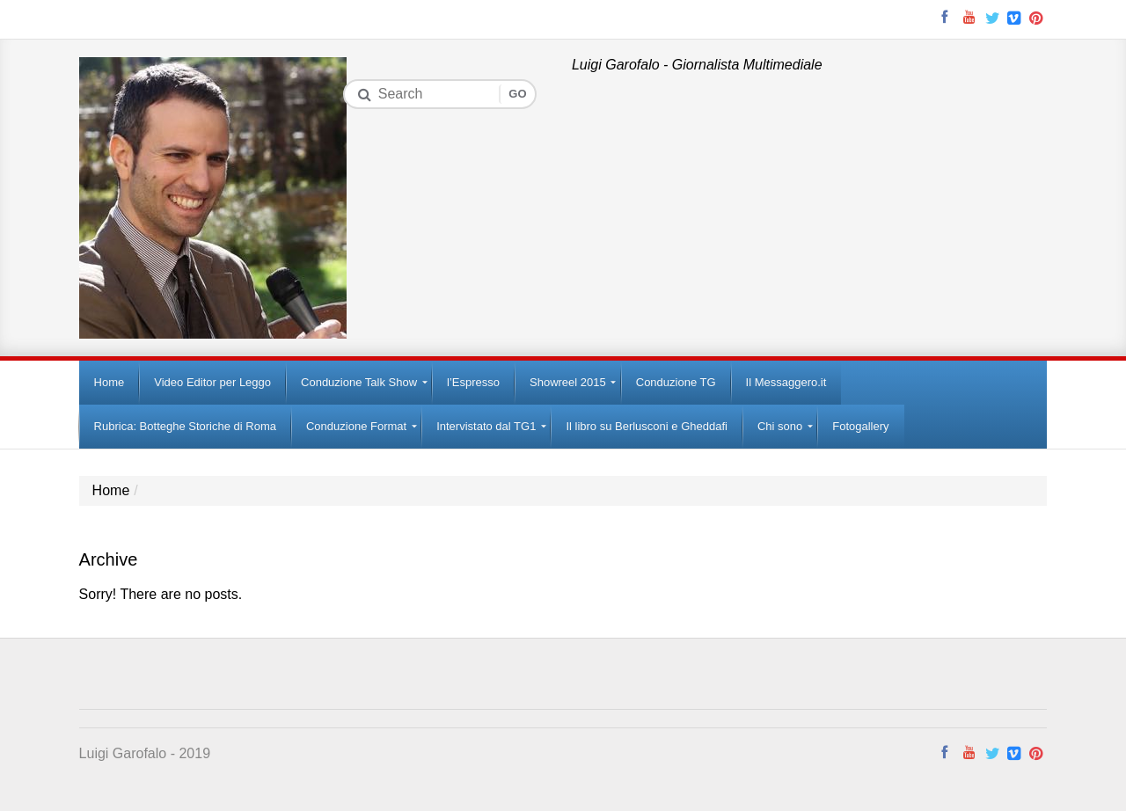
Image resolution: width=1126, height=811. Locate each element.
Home (111, 490)
